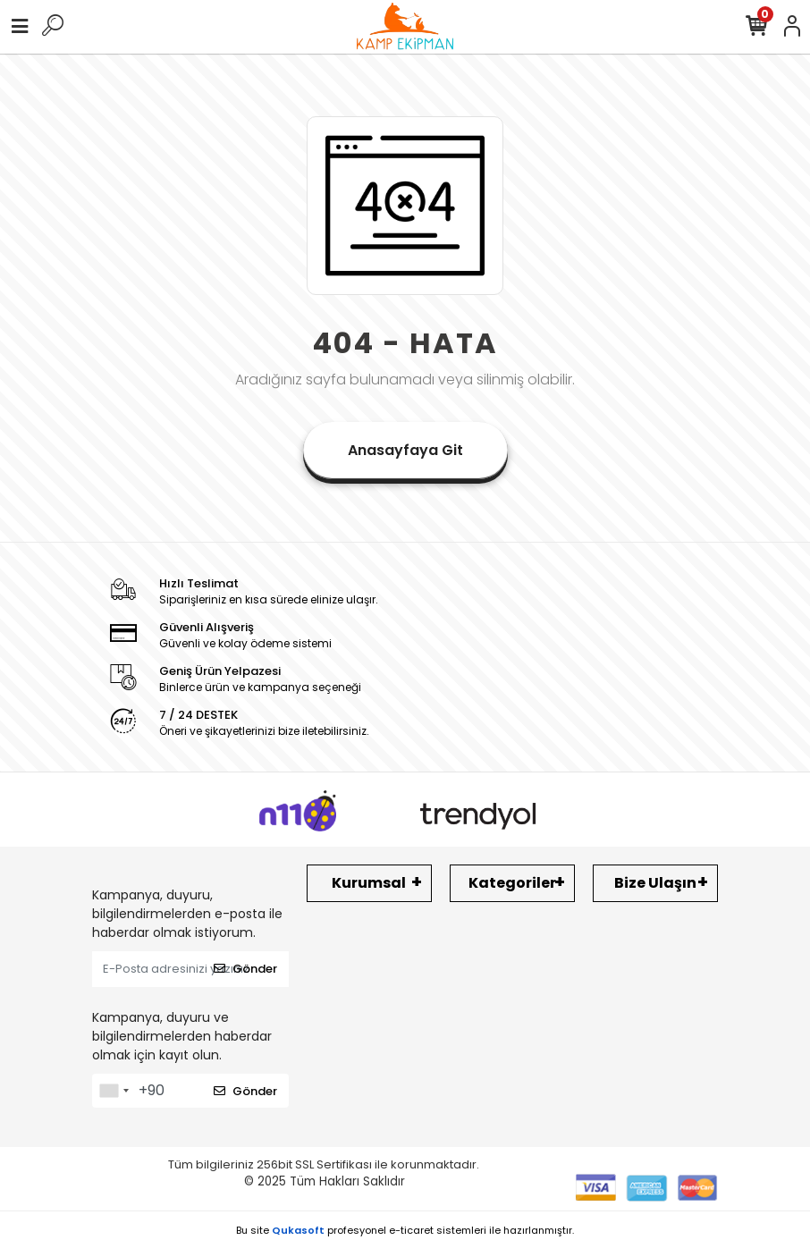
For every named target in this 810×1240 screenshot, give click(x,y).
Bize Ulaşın (655, 883)
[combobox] (113, 1091)
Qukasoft (298, 1230)
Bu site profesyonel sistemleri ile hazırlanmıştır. (405, 1230)
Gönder (245, 968)
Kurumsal (369, 883)
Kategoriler (512, 883)
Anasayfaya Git (405, 450)
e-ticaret (411, 1230)
